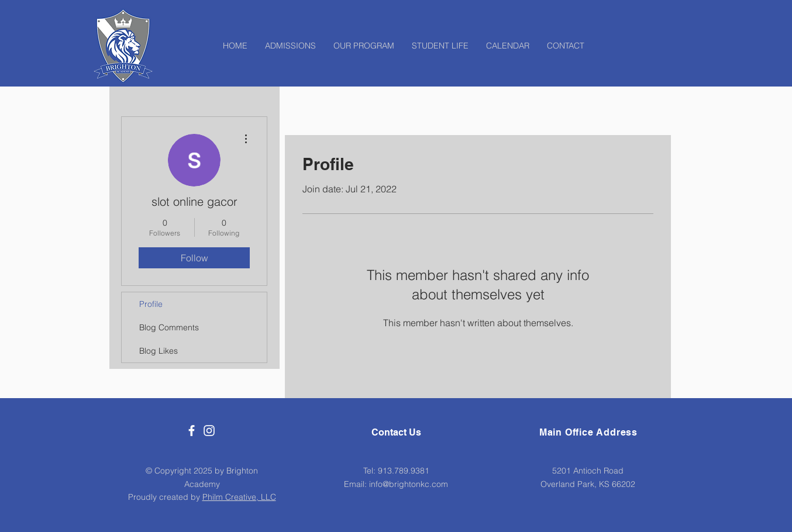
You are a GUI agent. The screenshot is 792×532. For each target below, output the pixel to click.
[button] (364, 45)
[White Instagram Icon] (209, 430)
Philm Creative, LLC (239, 497)
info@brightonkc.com (408, 484)
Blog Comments (169, 327)
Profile (151, 304)
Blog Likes (158, 351)
